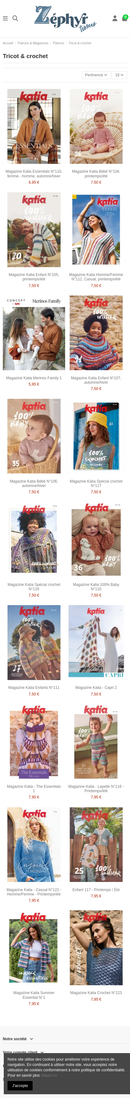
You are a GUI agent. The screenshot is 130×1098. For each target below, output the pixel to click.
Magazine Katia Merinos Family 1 (34, 378)
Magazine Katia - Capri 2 (96, 687)
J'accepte (20, 1086)
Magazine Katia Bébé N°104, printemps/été (96, 173)
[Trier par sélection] (96, 75)
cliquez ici (49, 1075)
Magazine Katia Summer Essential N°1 (34, 995)
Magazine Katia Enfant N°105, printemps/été (34, 277)
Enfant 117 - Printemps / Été (96, 890)
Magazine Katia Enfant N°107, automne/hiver (96, 380)
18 (119, 75)
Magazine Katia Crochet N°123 (96, 993)
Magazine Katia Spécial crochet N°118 (34, 586)
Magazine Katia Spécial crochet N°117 (96, 483)
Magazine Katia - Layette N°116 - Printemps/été (96, 788)
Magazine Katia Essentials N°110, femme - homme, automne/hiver (34, 173)
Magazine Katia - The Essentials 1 (34, 788)
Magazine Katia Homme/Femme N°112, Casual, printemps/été (96, 277)
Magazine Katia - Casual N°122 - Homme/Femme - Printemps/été (34, 892)
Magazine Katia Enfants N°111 (34, 687)
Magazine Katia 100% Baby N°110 (96, 586)
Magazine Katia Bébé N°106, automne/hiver (34, 483)
